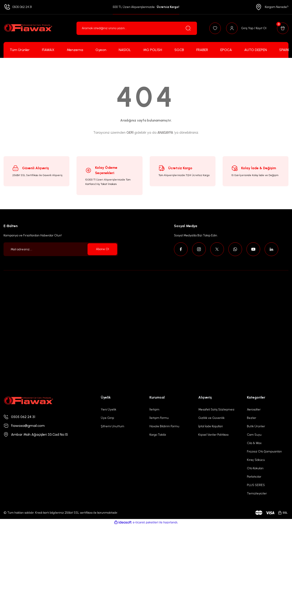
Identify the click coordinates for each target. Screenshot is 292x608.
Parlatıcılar (254, 477)
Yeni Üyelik (108, 409)
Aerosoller (254, 409)
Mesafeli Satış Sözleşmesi (216, 409)
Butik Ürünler (256, 426)
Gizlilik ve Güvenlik (211, 418)
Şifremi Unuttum (112, 426)
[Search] (136, 28)
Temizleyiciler (257, 493)
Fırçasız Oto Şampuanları (264, 451)
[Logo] (28, 28)
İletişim (154, 409)
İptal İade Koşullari (210, 426)
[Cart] (282, 28)
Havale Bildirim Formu (164, 426)
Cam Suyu (254, 435)
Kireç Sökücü (256, 460)
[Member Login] (246, 28)
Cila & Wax (254, 443)
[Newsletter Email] (61, 249)
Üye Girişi (107, 418)
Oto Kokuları (255, 468)
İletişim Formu (159, 418)
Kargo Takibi (157, 435)
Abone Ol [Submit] (102, 249)
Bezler (251, 418)
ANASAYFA (165, 133)
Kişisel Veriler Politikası (213, 435)
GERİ (130, 133)
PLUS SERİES (256, 485)
